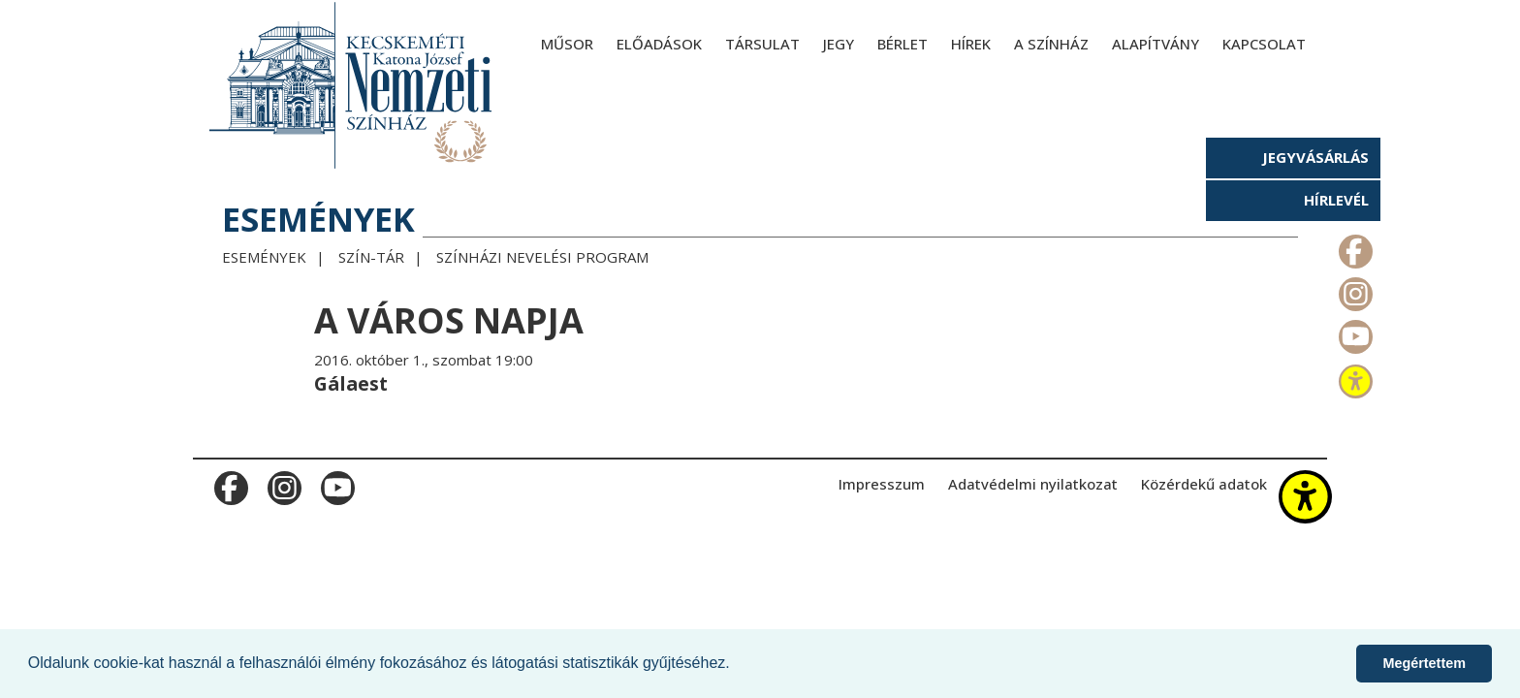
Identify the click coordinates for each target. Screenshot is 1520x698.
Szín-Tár (371, 257)
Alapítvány (1155, 43)
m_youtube (1353, 332)
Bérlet (902, 43)
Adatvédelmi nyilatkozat (1033, 483)
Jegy (838, 43)
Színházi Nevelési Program (542, 257)
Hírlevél (1336, 199)
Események (264, 257)
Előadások (659, 43)
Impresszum (882, 483)
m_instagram (1353, 290)
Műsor (567, 43)
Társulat (762, 43)
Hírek (971, 43)
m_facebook (1353, 247)
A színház (1051, 43)
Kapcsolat (1264, 43)
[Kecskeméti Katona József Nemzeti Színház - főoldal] (352, 85)
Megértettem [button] (1424, 663)
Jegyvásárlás (1315, 157)
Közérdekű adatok (1204, 483)
